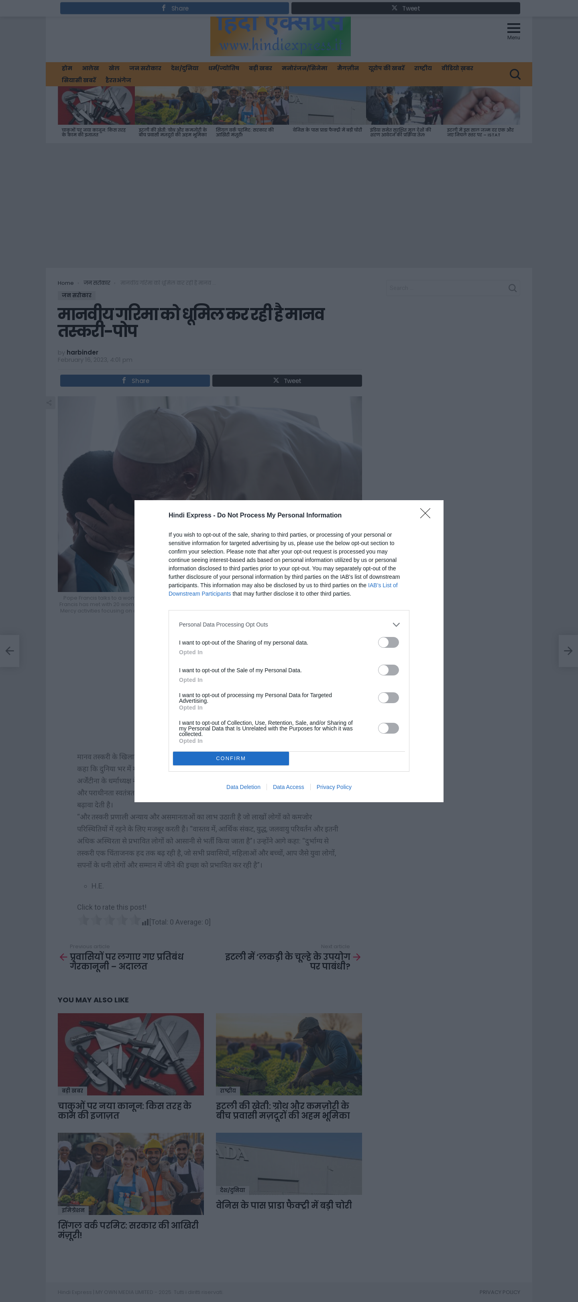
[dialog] (289, 651)
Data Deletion (243, 787)
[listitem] (289, 625)
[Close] (428, 515)
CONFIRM (231, 758)
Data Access (288, 787)
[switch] (388, 642)
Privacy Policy (334, 787)
